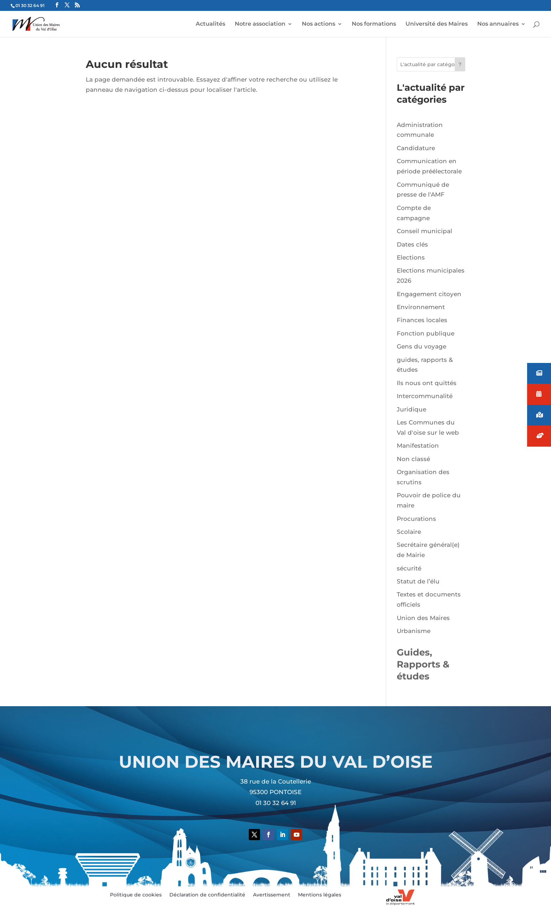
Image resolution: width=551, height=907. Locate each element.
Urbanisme (413, 630)
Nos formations (374, 24)
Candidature (416, 148)
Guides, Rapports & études (423, 664)
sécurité (409, 568)
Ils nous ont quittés (426, 383)
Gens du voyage (421, 346)
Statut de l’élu (418, 581)
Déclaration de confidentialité (207, 895)
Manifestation (418, 445)
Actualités (210, 24)
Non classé (413, 458)
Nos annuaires (498, 24)
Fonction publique (425, 333)
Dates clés (412, 244)
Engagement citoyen (429, 294)
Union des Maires (423, 617)
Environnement (421, 307)
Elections (411, 257)
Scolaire (409, 531)
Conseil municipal (424, 231)
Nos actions (318, 24)
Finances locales (422, 320)
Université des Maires (437, 24)
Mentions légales (319, 895)
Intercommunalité (425, 396)
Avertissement (271, 895)
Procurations (416, 518)
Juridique (411, 409)
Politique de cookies (136, 895)
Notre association (260, 24)
